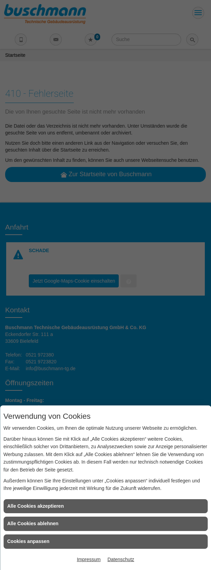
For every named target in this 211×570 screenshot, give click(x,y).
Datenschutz (120, 559)
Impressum (89, 559)
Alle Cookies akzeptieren (35, 506)
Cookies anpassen (28, 541)
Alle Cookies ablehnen (32, 523)
